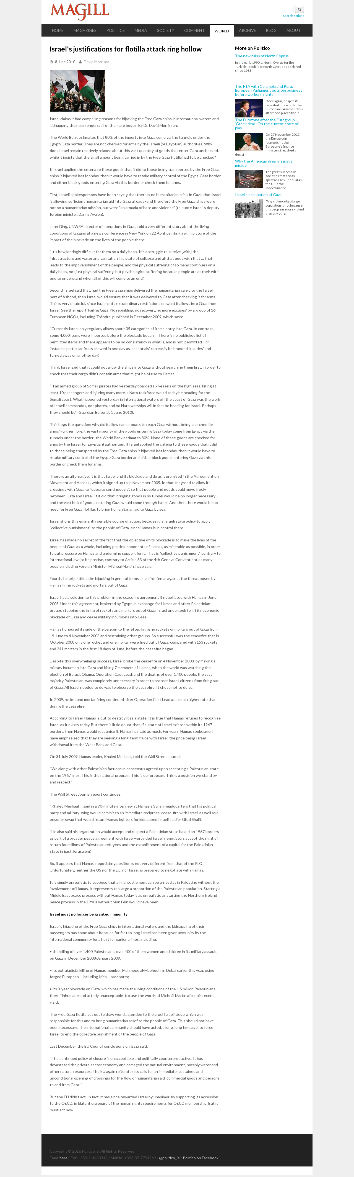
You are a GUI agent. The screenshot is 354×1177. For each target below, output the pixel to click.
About (294, 30)
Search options (293, 15)
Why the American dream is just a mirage (264, 163)
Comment (194, 30)
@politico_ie (169, 1157)
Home (58, 30)
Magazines (85, 30)
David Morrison (96, 62)
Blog (271, 30)
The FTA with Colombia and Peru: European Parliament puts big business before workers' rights (268, 90)
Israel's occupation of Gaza (258, 195)
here (63, 1157)
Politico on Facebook (200, 1157)
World (222, 31)
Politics (115, 30)
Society (165, 30)
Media (141, 30)
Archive (247, 30)
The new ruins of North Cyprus (262, 56)
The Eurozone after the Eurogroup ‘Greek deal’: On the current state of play (266, 124)
